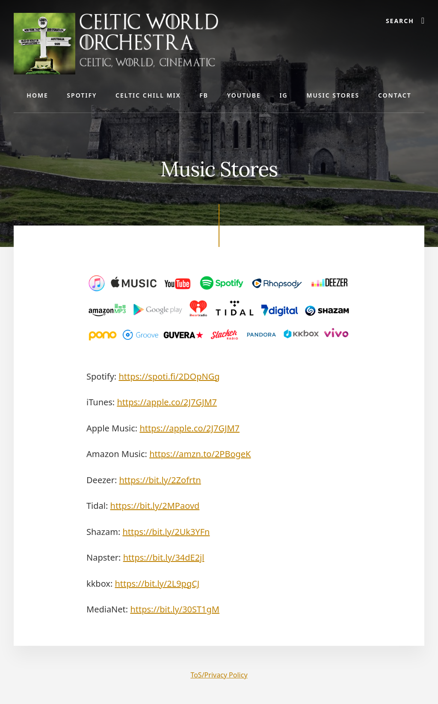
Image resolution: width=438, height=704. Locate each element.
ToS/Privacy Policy (218, 675)
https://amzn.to (200, 454)
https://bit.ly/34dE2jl (163, 557)
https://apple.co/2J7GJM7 (167, 402)
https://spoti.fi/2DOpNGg (168, 376)
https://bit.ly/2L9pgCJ (157, 583)
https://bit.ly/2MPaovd (155, 505)
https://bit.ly (160, 480)
